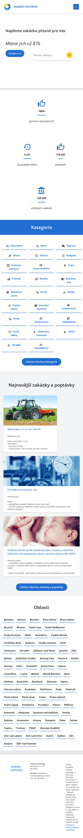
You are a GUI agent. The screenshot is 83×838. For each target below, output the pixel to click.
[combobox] (47, 55)
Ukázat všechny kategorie (41, 361)
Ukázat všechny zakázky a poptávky (41, 587)
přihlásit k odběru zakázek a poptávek (72, 827)
